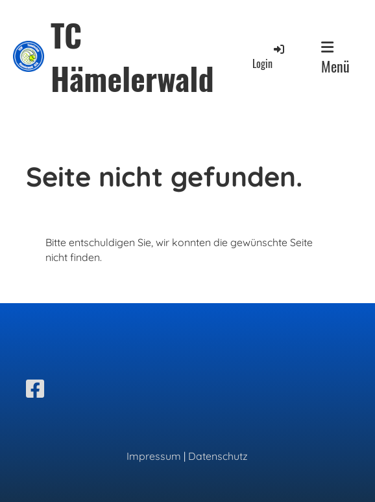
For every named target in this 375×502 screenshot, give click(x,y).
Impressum (154, 456)
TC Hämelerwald (132, 56)
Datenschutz (218, 456)
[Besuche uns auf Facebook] (35, 389)
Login (269, 56)
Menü (335, 58)
